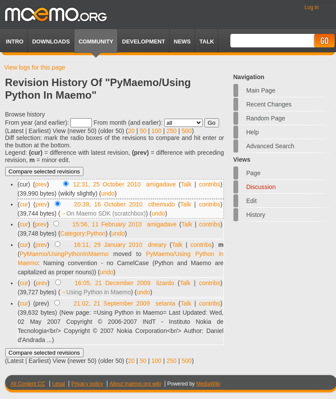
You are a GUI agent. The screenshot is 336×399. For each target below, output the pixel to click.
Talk (186, 184)
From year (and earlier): (37, 122)
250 (171, 130)
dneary (157, 244)
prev (41, 184)
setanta (165, 303)
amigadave (161, 184)
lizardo (165, 282)
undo (108, 193)
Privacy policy (87, 384)
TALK (207, 41)
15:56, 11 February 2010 (107, 224)
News (182, 41)
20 (131, 130)
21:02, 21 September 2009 (111, 303)
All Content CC (28, 384)
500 (187, 130)
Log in (312, 7)
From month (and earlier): (128, 122)
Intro (14, 41)
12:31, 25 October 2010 (107, 184)
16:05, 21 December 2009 (112, 282)
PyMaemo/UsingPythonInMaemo (64, 253)
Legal (58, 384)
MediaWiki (208, 384)
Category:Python (83, 233)
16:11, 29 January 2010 (108, 244)
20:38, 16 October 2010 (108, 204)
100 (156, 130)
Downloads (51, 41)
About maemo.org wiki (135, 384)
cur (24, 204)
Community (96, 41)
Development (143, 41)
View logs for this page (35, 67)
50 (143, 130)
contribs (209, 184)
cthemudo (161, 204)
